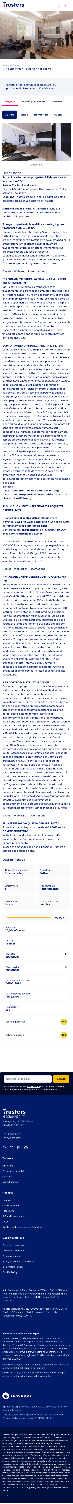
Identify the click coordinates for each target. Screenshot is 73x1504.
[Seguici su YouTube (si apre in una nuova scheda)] (26, 1147)
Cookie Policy (9, 1272)
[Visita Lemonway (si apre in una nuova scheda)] (16, 1395)
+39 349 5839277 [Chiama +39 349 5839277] (11, 1138)
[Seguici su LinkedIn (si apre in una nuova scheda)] (19, 1147)
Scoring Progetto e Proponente (40, 189)
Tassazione (8, 1211)
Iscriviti (61, 1078)
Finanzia (6, 1200)
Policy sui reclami (11, 1256)
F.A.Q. (5, 1221)
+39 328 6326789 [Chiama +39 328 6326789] (11, 1134)
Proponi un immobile (13, 1171)
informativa (33, 1086)
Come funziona (10, 1205)
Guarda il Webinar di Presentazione (23, 271)
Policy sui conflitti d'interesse (18, 1261)
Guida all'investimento (14, 1216)
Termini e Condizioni (13, 1250)
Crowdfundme (10, 1182)
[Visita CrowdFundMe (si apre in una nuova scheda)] (36, 1112)
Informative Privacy (12, 1267)
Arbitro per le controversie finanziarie (22, 1227)
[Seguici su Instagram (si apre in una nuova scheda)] (11, 1147)
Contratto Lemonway (14, 1245)
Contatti (6, 1176)
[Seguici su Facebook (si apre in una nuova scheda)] (4, 1147)
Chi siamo (7, 1165)
